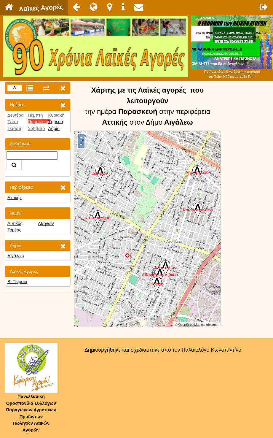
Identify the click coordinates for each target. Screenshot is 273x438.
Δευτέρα (15, 115)
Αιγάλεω (15, 255)
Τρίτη (12, 121)
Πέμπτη (35, 115)
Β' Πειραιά (17, 281)
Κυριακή (56, 115)
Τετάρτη (15, 128)
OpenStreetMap (189, 324)
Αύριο (53, 128)
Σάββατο (36, 128)
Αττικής (14, 197)
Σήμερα (55, 121)
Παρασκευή (39, 121)
